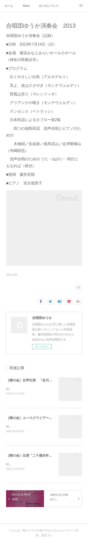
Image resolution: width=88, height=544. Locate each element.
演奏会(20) (11, 274)
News (26, 5)
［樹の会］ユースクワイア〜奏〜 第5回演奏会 (40, 418)
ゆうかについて (49, 5)
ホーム (9, 5)
